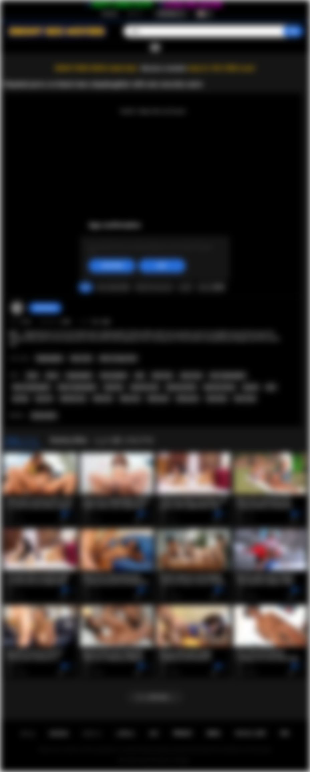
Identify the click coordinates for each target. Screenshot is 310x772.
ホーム (28, 733)
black (32, 375)
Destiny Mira (44, 415)
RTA (285, 733)
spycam (251, 387)
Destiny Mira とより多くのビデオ (102, 440)
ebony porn (187, 398)
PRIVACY (182, 733)
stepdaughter (79, 375)
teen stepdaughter (227, 375)
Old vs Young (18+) (118, 358)
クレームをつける (113, 286)
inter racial (245, 398)
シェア (185, 286)
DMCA (213, 733)
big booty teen (144, 387)
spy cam (44, 398)
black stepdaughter (31, 387)
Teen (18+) (81, 358)
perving (20, 398)
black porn (158, 398)
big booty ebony (219, 387)
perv (271, 387)
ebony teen (191, 375)
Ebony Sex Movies (154, 760)
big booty (114, 387)
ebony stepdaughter (77, 387)
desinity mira (73, 398)
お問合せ (125, 733)
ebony (52, 375)
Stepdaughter (49, 358)
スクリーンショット (154, 286)
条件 (154, 733)
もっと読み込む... (155, 697)
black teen (162, 375)
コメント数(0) (210, 286)
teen (140, 375)
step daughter (114, 375)
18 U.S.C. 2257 (250, 733)
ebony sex (130, 398)
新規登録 (110, 13)
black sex (103, 398)
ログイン (136, 13)
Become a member (163, 68)
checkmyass (45, 307)
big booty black (181, 387)
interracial (216, 398)
